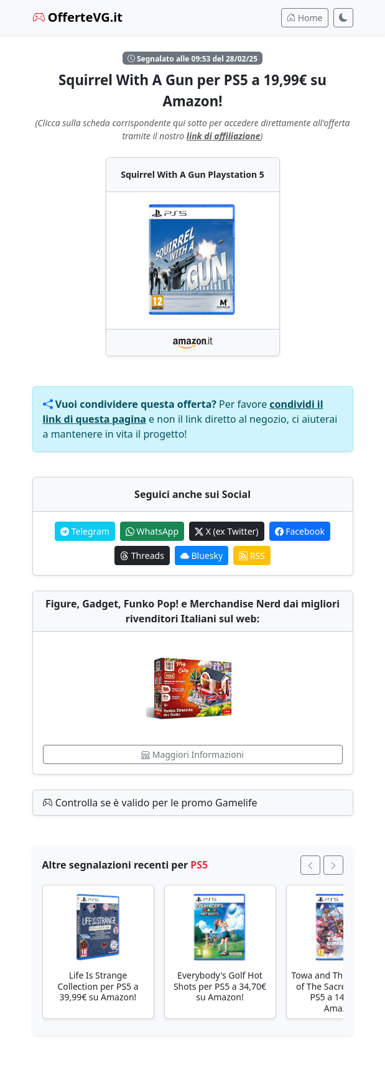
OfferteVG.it (77, 17)
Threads (142, 555)
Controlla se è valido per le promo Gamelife (150, 802)
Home (304, 18)
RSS (252, 555)
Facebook (300, 531)
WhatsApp (152, 531)
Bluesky (201, 555)
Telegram (84, 531)
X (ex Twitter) (226, 531)
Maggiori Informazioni (192, 754)
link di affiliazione (224, 136)
